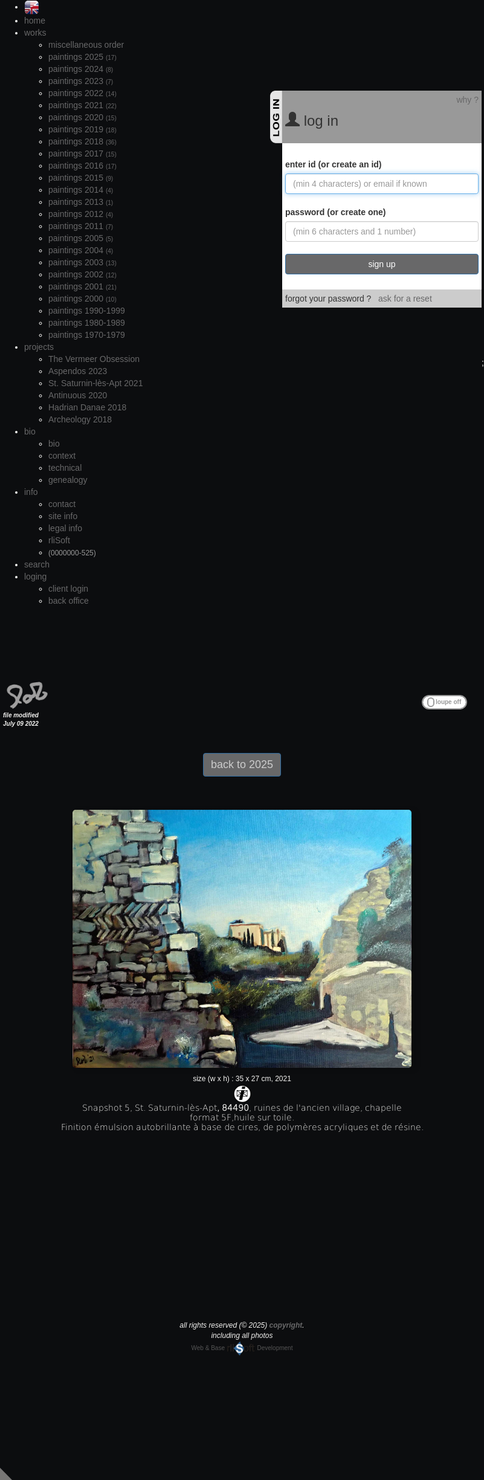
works (35, 32)
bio (30, 431)
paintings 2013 (80, 202)
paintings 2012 (80, 214)
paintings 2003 (82, 262)
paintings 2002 (82, 274)
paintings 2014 (80, 190)
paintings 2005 (80, 238)
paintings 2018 (82, 141)
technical (65, 468)
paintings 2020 (82, 117)
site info (62, 516)
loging (35, 576)
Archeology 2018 (80, 419)
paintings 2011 (80, 226)
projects (39, 347)
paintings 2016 (82, 165)
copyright (286, 1325)
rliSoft (59, 540)
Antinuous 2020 (77, 395)
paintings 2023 (80, 81)
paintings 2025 (82, 57)
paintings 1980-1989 (86, 323)
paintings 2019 (82, 129)
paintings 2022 (82, 93)
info (31, 492)
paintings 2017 (82, 153)
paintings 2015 (80, 178)
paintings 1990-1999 (86, 310)
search (37, 564)
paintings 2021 (82, 105)
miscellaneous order (86, 45)
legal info (65, 528)
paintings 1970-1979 (86, 335)
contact (62, 504)
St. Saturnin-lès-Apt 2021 (95, 383)
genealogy (68, 480)
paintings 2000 (82, 298)
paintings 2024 (80, 69)
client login (68, 588)
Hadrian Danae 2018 (87, 407)
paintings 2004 (80, 250)
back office (68, 601)
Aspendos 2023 (77, 371)
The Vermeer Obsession (94, 359)
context (62, 455)
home (34, 20)
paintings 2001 (82, 286)
